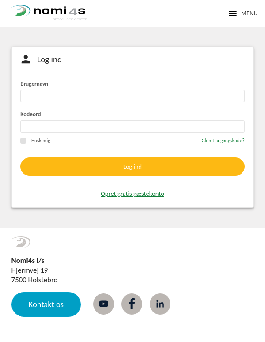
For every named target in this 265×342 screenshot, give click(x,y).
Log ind (132, 167)
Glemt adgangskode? (223, 140)
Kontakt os (46, 304)
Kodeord (30, 114)
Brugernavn (34, 83)
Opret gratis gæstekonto (132, 194)
